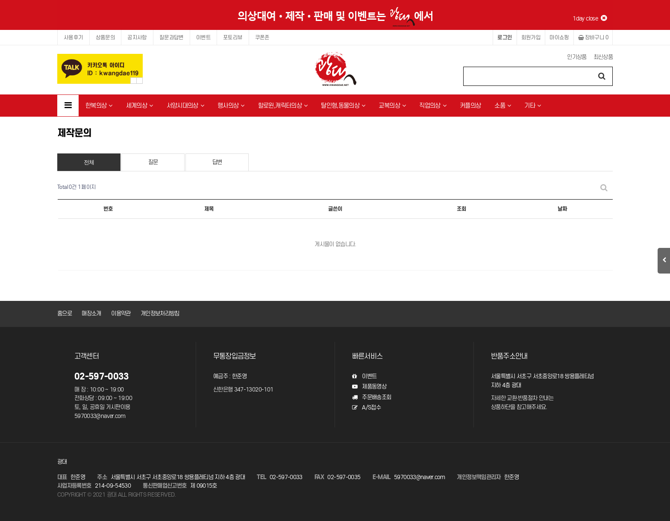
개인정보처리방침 (160, 313)
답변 (217, 162)
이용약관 (120, 313)
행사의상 (230, 105)
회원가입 (531, 37)
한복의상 (98, 105)
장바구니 (593, 37)
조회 (461, 208)
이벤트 (203, 37)
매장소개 (91, 313)
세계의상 (139, 105)
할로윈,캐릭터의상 (283, 105)
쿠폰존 (262, 37)
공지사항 (137, 37)
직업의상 (432, 105)
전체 (89, 162)
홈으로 (64, 313)
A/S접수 (366, 407)
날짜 (562, 208)
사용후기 (73, 37)
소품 (502, 105)
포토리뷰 (233, 37)
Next (139, 80)
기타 (532, 105)
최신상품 (603, 57)
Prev (133, 80)
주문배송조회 (371, 397)
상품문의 (105, 37)
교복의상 (392, 105)
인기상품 (576, 57)
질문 (153, 162)
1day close (589, 18)
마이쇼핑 (559, 37)
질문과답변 (171, 37)
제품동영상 (369, 386)
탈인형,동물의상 (343, 105)
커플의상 (470, 105)
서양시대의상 (185, 105)
